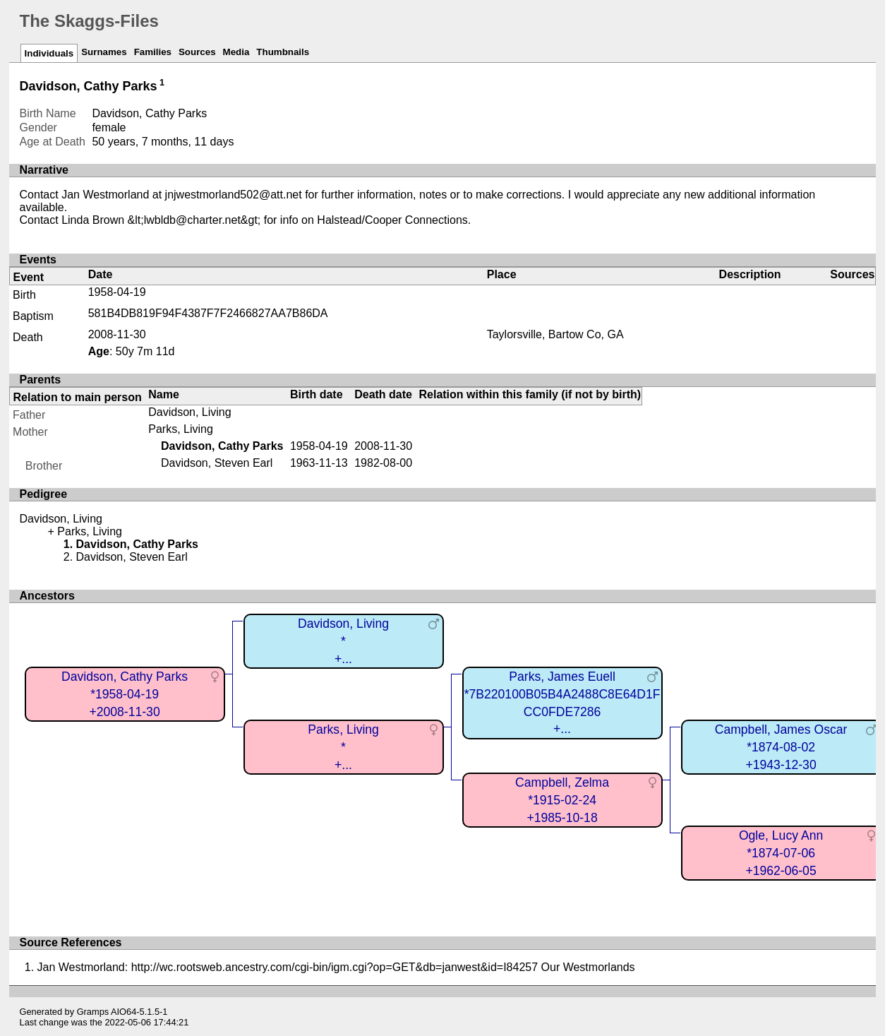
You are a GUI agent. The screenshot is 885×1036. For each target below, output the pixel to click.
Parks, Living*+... (343, 746)
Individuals (49, 53)
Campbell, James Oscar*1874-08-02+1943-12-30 (781, 746)
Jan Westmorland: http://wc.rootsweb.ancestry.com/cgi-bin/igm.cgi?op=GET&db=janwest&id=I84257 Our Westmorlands (336, 967)
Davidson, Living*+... (343, 641)
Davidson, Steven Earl (216, 463)
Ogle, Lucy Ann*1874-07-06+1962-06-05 (781, 852)
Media (236, 52)
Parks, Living (180, 429)
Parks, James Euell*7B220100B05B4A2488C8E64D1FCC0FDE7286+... (562, 702)
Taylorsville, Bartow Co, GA (555, 334)
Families (152, 52)
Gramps (93, 1011)
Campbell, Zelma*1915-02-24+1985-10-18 (562, 799)
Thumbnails (282, 52)
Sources (197, 52)
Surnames (103, 52)
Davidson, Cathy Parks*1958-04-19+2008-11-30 (124, 693)
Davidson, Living (189, 412)
